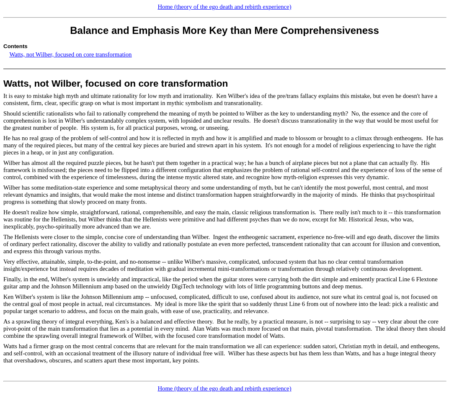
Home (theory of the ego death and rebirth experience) (224, 6)
